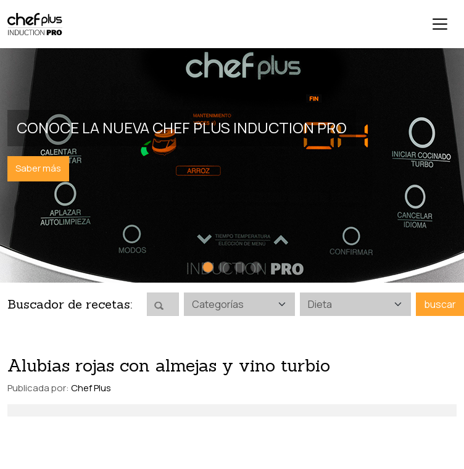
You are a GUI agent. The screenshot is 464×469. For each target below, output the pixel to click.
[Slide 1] (207, 267)
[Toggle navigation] (440, 24)
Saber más (38, 168)
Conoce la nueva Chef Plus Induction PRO (182, 127)
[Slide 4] (256, 267)
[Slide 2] (224, 267)
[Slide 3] (240, 267)
